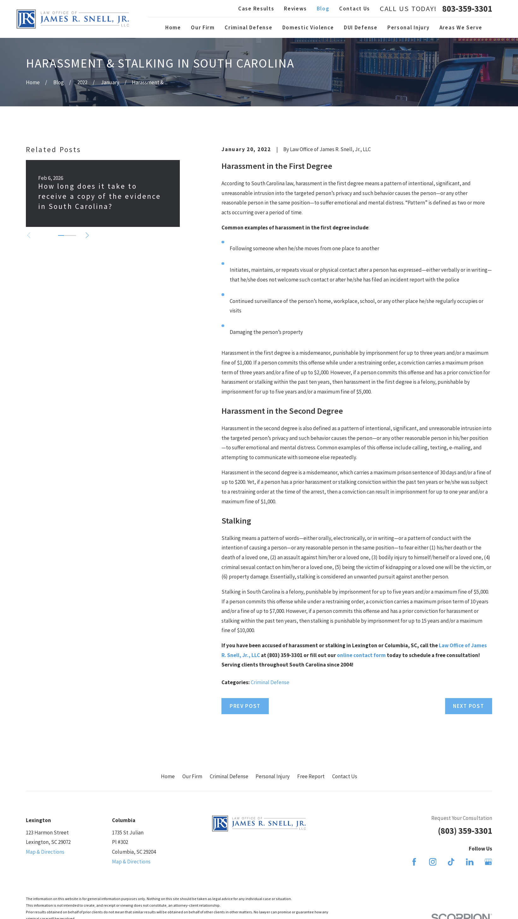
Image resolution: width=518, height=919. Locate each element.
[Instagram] (433, 862)
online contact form (361, 655)
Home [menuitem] (173, 27)
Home (168, 776)
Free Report (311, 776)
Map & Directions (45, 851)
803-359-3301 (467, 8)
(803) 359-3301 (465, 830)
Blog (323, 8)
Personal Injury (273, 776)
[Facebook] (414, 862)
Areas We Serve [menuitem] (460, 27)
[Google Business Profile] (488, 862)
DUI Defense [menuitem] (361, 27)
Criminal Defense (270, 682)
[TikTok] (451, 862)
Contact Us (354, 8)
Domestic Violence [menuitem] (308, 27)
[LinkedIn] (470, 862)
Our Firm (192, 776)
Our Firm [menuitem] (203, 27)
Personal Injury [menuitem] (408, 27)
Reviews (295, 8)
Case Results (256, 8)
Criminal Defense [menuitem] (248, 27)
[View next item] (87, 235)
